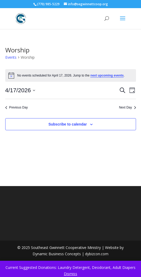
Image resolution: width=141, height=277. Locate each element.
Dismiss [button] (70, 273)
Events (11, 57)
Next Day (127, 107)
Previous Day (16, 107)
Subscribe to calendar (67, 124)
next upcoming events (107, 75)
